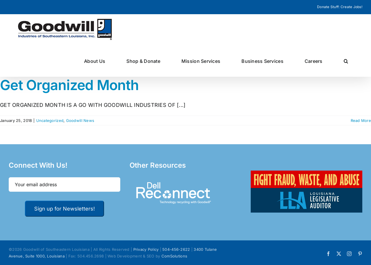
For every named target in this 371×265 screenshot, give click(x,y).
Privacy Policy (146, 249)
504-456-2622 (176, 249)
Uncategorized (50, 120)
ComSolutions (174, 256)
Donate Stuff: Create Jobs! (339, 7)
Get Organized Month (69, 85)
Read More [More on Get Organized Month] (361, 120)
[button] (346, 60)
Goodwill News (80, 120)
